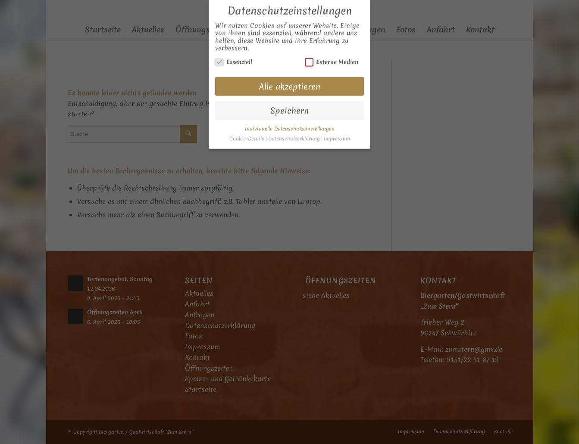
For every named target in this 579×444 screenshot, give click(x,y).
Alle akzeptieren (289, 78)
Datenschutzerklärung (294, 131)
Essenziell (233, 54)
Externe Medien (331, 54)
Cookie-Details (246, 131)
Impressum (337, 131)
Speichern (289, 103)
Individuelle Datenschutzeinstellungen (290, 121)
